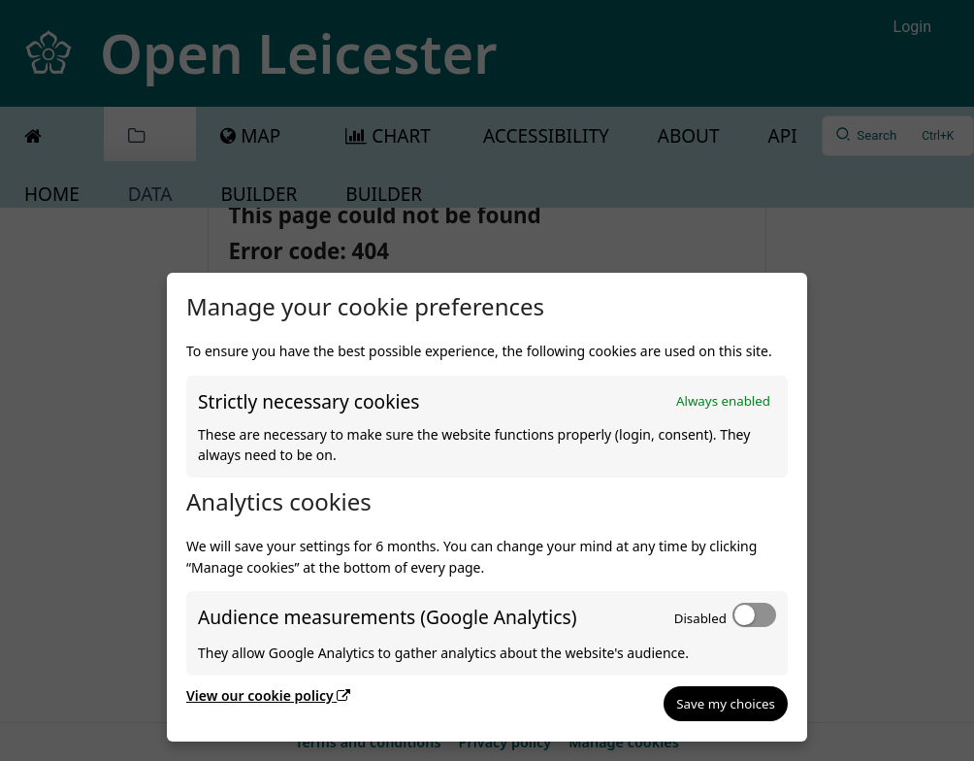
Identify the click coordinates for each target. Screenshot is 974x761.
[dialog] (487, 507)
